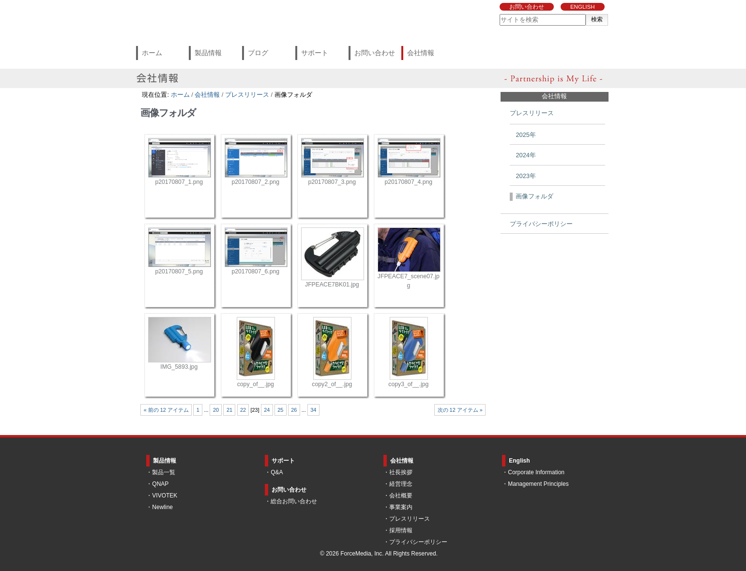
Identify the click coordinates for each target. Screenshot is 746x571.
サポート (314, 53)
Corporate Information (536, 472)
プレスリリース (247, 94)
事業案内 (400, 507)
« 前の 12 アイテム (166, 410)
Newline (162, 507)
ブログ (258, 53)
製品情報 (208, 53)
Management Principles (538, 484)
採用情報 (400, 530)
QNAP (160, 484)
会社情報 (420, 53)
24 (267, 410)
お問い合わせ (526, 7)
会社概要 (400, 495)
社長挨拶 (400, 472)
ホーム (152, 53)
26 (294, 410)
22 (243, 410)
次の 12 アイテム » (460, 410)
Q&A (277, 472)
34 (313, 410)
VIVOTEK (164, 495)
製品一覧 (163, 472)
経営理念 (400, 484)
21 (229, 410)
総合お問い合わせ (294, 501)
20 (216, 410)
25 (280, 410)
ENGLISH (582, 7)
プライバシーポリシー (418, 542)
